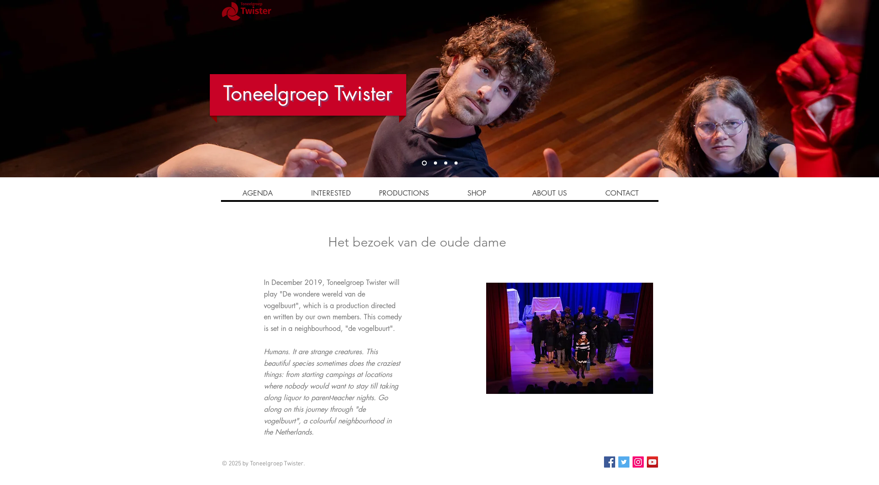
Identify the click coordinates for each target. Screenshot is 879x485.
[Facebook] (609, 462)
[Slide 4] (435, 163)
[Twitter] (623, 462)
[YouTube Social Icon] (652, 462)
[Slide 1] (424, 163)
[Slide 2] (456, 163)
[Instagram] (638, 462)
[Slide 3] (445, 163)
